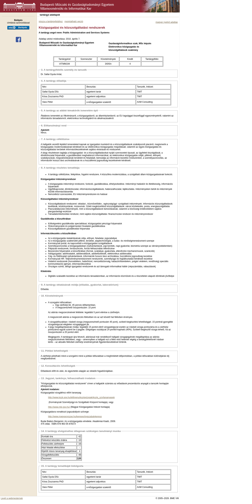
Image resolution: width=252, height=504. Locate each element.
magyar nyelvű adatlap (167, 22)
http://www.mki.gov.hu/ (59, 407)
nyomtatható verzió (74, 21)
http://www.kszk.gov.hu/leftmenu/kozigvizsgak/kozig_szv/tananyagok (81, 397)
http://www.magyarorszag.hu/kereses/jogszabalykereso (75, 416)
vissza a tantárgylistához (51, 21)
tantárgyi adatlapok (50, 15)
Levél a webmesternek (12, 498)
